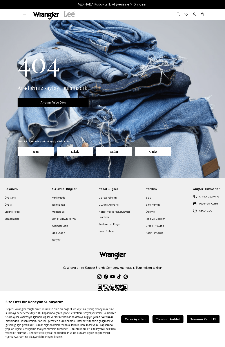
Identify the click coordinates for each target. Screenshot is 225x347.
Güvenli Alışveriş (108, 204)
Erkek (75, 151)
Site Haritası (153, 204)
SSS (148, 197)
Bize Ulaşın (58, 232)
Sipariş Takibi (12, 211)
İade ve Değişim (155, 218)
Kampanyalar (11, 218)
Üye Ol (8, 204)
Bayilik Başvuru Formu (64, 218)
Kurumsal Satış (60, 225)
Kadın (114, 151)
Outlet (153, 151)
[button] (25, 14)
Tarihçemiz (58, 204)
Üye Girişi (10, 197)
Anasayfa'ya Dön (53, 102)
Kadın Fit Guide (154, 232)
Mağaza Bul (58, 211)
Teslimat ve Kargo (109, 224)
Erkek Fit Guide (155, 225)
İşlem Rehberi (107, 231)
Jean (36, 151)
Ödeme (150, 211)
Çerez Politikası (108, 197)
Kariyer (56, 239)
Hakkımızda (58, 197)
